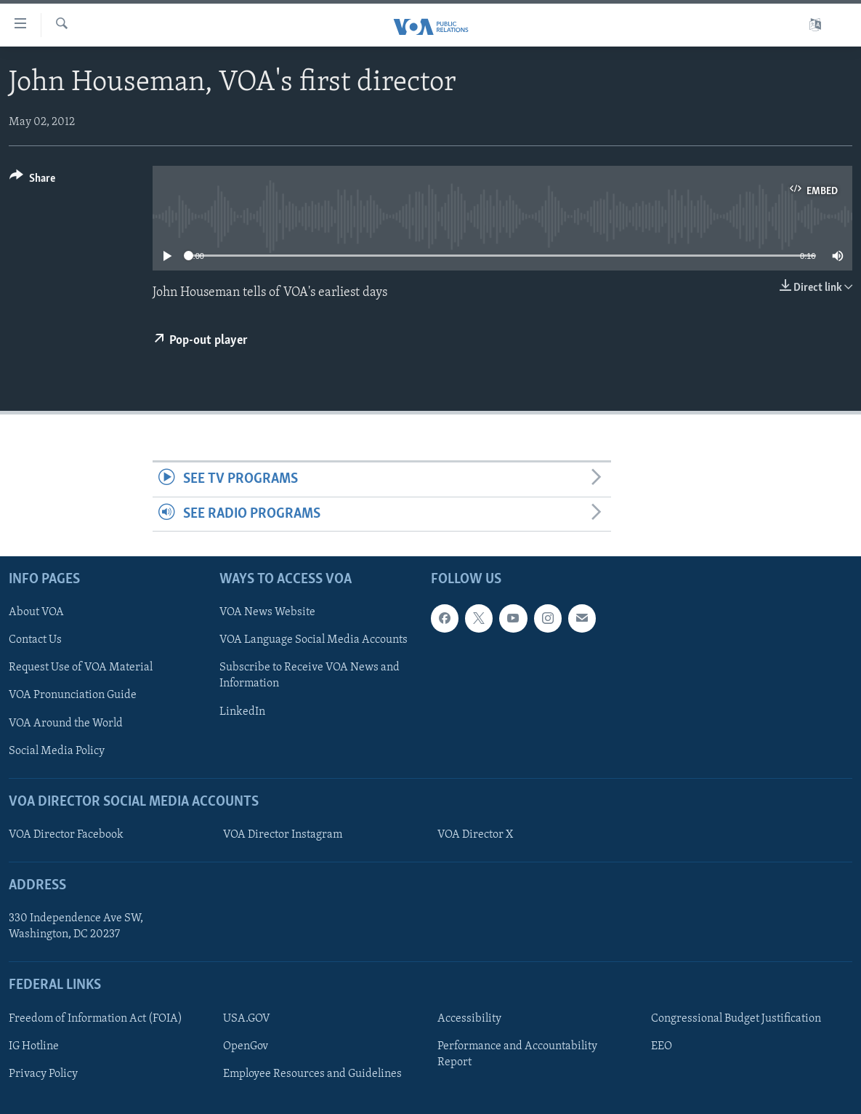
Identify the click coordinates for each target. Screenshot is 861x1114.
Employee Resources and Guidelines (312, 1074)
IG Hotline (34, 1046)
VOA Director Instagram (282, 835)
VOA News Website (267, 612)
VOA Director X (475, 835)
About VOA (36, 612)
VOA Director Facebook (66, 835)
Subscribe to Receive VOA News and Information (309, 675)
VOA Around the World (66, 723)
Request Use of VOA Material (81, 667)
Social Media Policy (57, 750)
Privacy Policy (43, 1074)
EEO (661, 1046)
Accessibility (469, 1019)
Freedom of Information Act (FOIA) (95, 1019)
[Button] (32, 181)
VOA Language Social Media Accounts (313, 640)
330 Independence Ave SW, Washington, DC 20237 (76, 926)
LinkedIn (242, 711)
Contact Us (35, 640)
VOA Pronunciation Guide (73, 695)
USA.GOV (246, 1019)
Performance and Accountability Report (517, 1054)
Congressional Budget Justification (736, 1019)
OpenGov (245, 1046)
